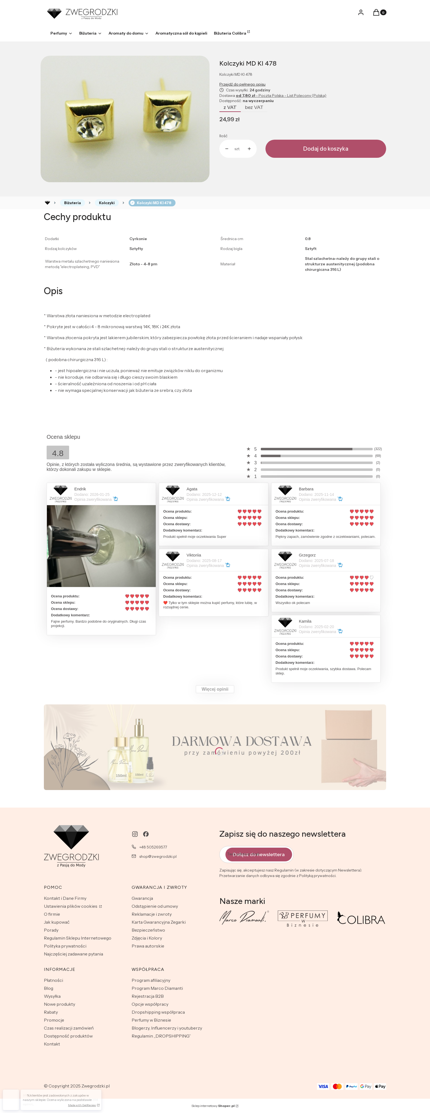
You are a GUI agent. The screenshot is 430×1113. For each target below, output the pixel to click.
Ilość (223, 135)
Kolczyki (107, 203)
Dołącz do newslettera (259, 854)
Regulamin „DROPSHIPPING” (161, 1036)
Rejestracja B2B (148, 996)
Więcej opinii (215, 689)
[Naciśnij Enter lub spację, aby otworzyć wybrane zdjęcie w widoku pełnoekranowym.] (125, 119)
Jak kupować (57, 922)
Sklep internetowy (213, 1106)
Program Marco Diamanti (157, 988)
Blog (48, 988)
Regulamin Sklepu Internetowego (77, 938)
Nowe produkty (59, 1004)
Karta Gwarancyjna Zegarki (159, 922)
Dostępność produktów (68, 1036)
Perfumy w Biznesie (151, 1020)
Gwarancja (142, 898)
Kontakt (52, 1044)
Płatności (53, 980)
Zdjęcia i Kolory (147, 938)
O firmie (52, 914)
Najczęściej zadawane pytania (73, 954)
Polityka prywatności (65, 946)
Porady (51, 930)
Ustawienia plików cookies (71, 906)
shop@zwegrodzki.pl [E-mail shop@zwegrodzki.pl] (158, 856)
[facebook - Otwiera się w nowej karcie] (146, 834)
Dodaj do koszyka (325, 148)
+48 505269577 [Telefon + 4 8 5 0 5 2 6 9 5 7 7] (153, 847)
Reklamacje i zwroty (152, 914)
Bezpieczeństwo (148, 930)
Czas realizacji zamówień (69, 1028)
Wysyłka (52, 996)
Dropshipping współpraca (158, 1012)
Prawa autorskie (148, 946)
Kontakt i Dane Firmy (65, 898)
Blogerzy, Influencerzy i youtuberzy (167, 1028)
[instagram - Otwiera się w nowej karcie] (135, 834)
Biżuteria (72, 203)
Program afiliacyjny (151, 980)
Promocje (54, 1020)
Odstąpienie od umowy (155, 906)
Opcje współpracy (150, 1004)
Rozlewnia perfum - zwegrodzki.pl (47, 203)
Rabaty (51, 1012)
